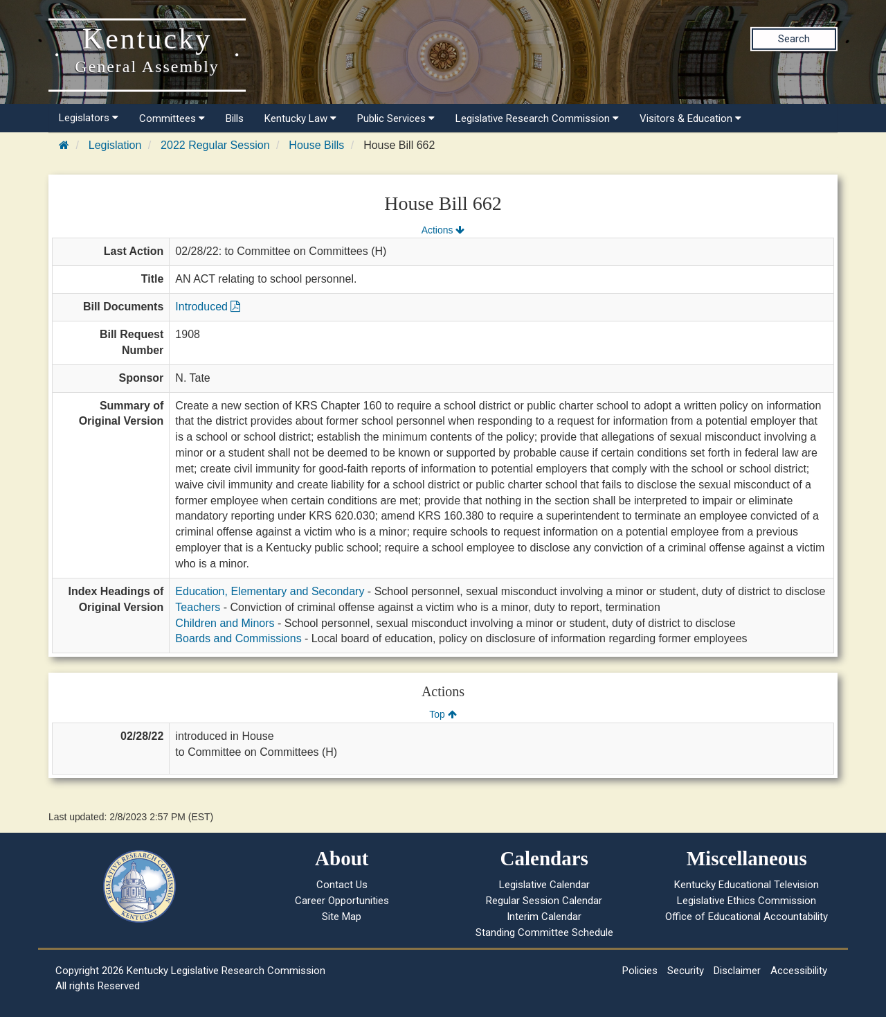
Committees (172, 118)
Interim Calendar (544, 916)
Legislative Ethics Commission (746, 900)
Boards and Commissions (238, 638)
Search (794, 39)
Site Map (341, 916)
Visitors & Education (690, 118)
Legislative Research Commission (537, 118)
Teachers (197, 607)
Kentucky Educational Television (746, 884)
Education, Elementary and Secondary (269, 591)
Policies (640, 970)
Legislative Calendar (544, 884)
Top (442, 714)
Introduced (207, 306)
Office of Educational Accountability (746, 916)
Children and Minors (224, 623)
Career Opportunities (342, 900)
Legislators (88, 118)
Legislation (115, 145)
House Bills (316, 145)
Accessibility (798, 970)
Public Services (396, 118)
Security (685, 970)
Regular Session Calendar (544, 900)
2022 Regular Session (215, 145)
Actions (443, 230)
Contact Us (342, 884)
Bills (235, 118)
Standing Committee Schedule (544, 932)
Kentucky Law (300, 118)
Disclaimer (737, 970)
